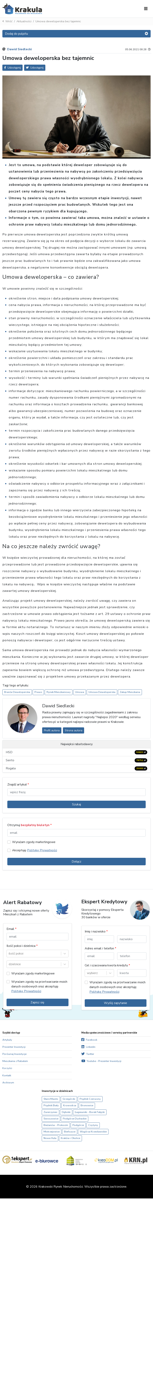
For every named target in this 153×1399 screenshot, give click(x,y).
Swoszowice (51, 1118)
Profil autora (52, 730)
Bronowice (87, 1105)
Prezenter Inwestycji (14, 1047)
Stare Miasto (51, 1099)
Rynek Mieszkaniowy (59, 692)
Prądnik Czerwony (90, 1099)
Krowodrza (69, 1105)
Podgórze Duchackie (74, 1118)
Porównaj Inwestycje (14, 1054)
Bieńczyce (69, 1131)
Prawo (38, 692)
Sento (76, 760)
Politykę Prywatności (42, 850)
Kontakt (6, 1075)
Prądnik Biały (51, 1105)
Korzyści (7, 1068)
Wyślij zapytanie (115, 1003)
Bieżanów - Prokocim (56, 1125)
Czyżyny (93, 1125)
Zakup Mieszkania (130, 692)
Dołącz (76, 861)
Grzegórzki (69, 1099)
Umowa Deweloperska (101, 692)
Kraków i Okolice (70, 1138)
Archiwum (8, 1082)
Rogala (76, 768)
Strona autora (73, 730)
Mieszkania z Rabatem (15, 1061)
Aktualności (23, 21)
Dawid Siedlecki (19, 49)
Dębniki (66, 1112)
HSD (76, 752)
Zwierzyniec (50, 1112)
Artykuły (7, 1040)
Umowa (79, 692)
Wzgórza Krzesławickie (93, 1131)
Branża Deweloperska (17, 692)
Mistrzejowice (52, 1131)
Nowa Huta (50, 1138)
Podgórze (78, 1125)
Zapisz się (37, 1002)
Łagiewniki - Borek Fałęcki (90, 1112)
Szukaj (76, 804)
